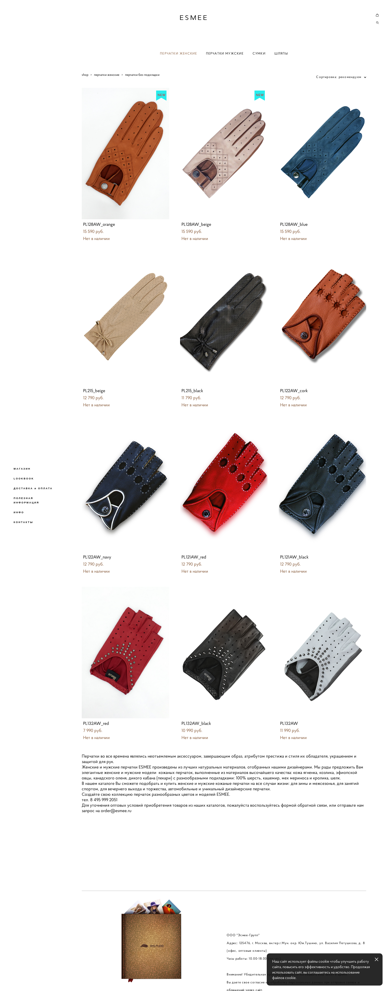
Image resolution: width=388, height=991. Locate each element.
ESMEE (194, 18)
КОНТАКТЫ (23, 522)
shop (85, 75)
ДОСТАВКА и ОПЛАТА (33, 488)
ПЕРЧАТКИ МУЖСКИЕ (225, 53)
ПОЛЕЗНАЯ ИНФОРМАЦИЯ (26, 500)
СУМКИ (259, 53)
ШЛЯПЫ (281, 53)
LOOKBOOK (24, 478)
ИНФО (19, 512)
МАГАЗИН (22, 468)
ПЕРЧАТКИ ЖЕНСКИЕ (178, 53)
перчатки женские (106, 75)
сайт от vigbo (92, 978)
